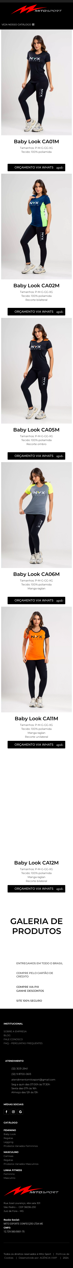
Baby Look (10, 1134)
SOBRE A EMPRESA (15, 1031)
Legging (8, 1142)
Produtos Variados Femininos (21, 1146)
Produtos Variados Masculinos (21, 1163)
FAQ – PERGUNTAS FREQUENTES (23, 1043)
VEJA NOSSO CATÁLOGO (16, 24)
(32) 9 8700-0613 (21, 1074)
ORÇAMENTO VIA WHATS (34, 167)
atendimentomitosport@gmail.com (33, 1079)
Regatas (8, 1138)
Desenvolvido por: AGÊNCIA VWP (38, 1257)
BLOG (7, 1035)
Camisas (8, 1156)
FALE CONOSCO (13, 1039)
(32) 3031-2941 (19, 1068)
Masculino (9, 1177)
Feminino (9, 1174)
